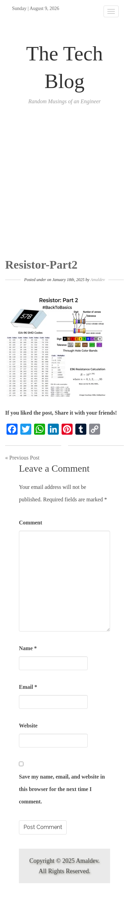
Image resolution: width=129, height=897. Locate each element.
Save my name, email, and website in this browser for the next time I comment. (62, 789)
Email (28, 687)
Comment (30, 522)
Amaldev (97, 279)
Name (28, 648)
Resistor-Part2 (41, 264)
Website (28, 726)
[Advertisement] (64, 190)
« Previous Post (22, 458)
